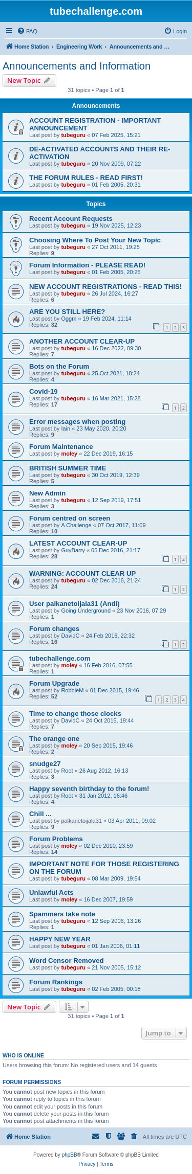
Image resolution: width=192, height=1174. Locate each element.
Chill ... (40, 814)
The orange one (54, 738)
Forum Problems (56, 839)
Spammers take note (62, 914)
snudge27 (45, 763)
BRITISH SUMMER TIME (67, 468)
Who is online (23, 1055)
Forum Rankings (55, 982)
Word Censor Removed (66, 960)
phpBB (69, 1155)
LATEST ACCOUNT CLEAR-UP (78, 543)
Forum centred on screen (69, 518)
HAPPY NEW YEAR (60, 939)
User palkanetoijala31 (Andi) (74, 603)
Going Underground (86, 610)
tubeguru (73, 135)
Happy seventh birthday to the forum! (89, 789)
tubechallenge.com (59, 658)
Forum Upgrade (54, 683)
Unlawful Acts (51, 892)
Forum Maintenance (61, 446)
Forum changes (54, 629)
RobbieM (72, 690)
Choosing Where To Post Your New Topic (95, 240)
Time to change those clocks (75, 713)
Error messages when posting (77, 421)
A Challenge (76, 525)
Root (67, 770)
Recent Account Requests (71, 218)
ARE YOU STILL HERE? (67, 311)
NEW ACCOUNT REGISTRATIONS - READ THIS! (105, 286)
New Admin (47, 493)
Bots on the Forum (59, 366)
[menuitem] (27, 31)
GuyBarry (72, 550)
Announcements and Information (77, 66)
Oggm (68, 318)
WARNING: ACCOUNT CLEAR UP (82, 573)
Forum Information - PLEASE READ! (87, 265)
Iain (65, 428)
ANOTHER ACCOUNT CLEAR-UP (82, 341)
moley (69, 453)
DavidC (70, 636)
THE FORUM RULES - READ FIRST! (86, 178)
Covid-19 (43, 391)
